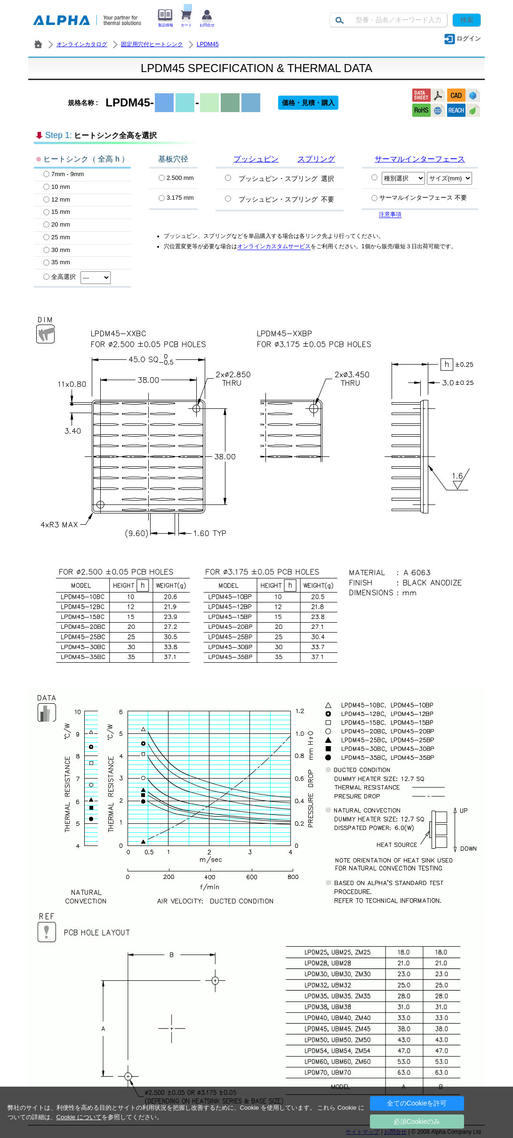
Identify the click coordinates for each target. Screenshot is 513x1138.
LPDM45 (208, 44)
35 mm (56, 262)
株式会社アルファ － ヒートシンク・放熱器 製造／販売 (38, 44)
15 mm (56, 211)
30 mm (56, 249)
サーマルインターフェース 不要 (419, 197)
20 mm (56, 224)
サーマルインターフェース (420, 159)
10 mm (56, 186)
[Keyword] (388, 20)
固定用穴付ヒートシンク (152, 44)
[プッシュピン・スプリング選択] (228, 178)
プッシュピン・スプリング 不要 (286, 199)
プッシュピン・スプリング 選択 (286, 178)
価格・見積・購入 (308, 102)
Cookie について (79, 1117)
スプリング (316, 159)
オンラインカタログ (81, 44)
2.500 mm (176, 177)
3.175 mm (176, 197)
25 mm (56, 237)
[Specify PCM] (374, 177)
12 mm (56, 199)
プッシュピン (256, 159)
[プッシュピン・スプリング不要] (228, 198)
